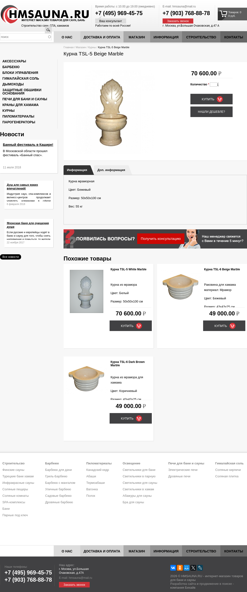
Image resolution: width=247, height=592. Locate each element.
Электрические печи (182, 470)
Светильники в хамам (138, 489)
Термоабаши (95, 483)
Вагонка (92, 489)
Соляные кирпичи (228, 470)
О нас (67, 37)
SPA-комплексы (13, 502)
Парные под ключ (15, 515)
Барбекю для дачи (58, 470)
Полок (90, 495)
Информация (77, 170)
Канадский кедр (97, 470)
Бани (6, 508)
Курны (92, 47)
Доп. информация (111, 170)
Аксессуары (14, 61)
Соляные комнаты (15, 495)
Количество (199, 84)
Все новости (10, 257)
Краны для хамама (20, 105)
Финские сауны (13, 470)
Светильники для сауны (140, 483)
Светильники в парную (139, 476)
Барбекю (10, 67)
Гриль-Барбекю (56, 476)
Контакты (233, 37)
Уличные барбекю (58, 489)
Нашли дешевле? (211, 111)
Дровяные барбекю (59, 502)
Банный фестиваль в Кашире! (28, 145)
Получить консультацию (161, 239)
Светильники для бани (139, 470)
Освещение (132, 463)
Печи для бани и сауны (24, 99)
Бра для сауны (133, 502)
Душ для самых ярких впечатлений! (23, 188)
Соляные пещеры (15, 489)
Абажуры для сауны (137, 495)
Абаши (91, 476)
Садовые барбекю (58, 495)
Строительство (201, 37)
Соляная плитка (227, 476)
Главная (69, 47)
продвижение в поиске (215, 584)
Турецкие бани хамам (18, 476)
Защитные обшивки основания (21, 91)
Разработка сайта (183, 584)
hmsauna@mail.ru (184, 6)
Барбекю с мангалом (60, 483)
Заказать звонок (178, 21)
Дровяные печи (179, 476)
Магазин (137, 37)
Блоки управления (20, 72)
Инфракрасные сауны (18, 483)
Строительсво (13, 463)
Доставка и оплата (102, 37)
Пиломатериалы (18, 116)
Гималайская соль (20, 78)
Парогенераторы (18, 122)
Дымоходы (13, 84)
